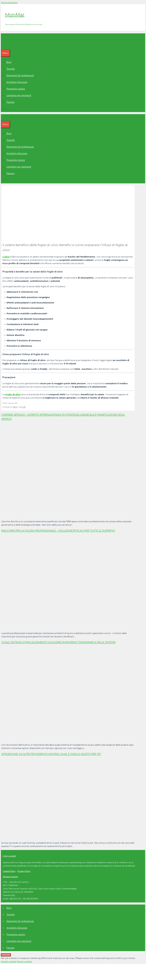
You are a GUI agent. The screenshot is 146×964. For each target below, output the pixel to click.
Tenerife (10, 68)
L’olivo (6, 257)
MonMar (15, 14)
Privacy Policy (23, 871)
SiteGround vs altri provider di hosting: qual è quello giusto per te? (51, 754)
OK (24, 407)
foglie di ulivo (13, 394)
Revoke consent (10, 876)
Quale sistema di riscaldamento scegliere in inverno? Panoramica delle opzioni (58, 642)
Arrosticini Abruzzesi (16, 82)
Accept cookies (8, 961)
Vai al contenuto (9, 2)
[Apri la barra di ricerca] (2, 46)
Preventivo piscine (15, 88)
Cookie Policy (9, 871)
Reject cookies (24, 961)
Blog (8, 62)
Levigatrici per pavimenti (18, 95)
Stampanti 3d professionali (20, 75)
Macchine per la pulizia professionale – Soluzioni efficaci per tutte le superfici (58, 531)
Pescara (10, 102)
